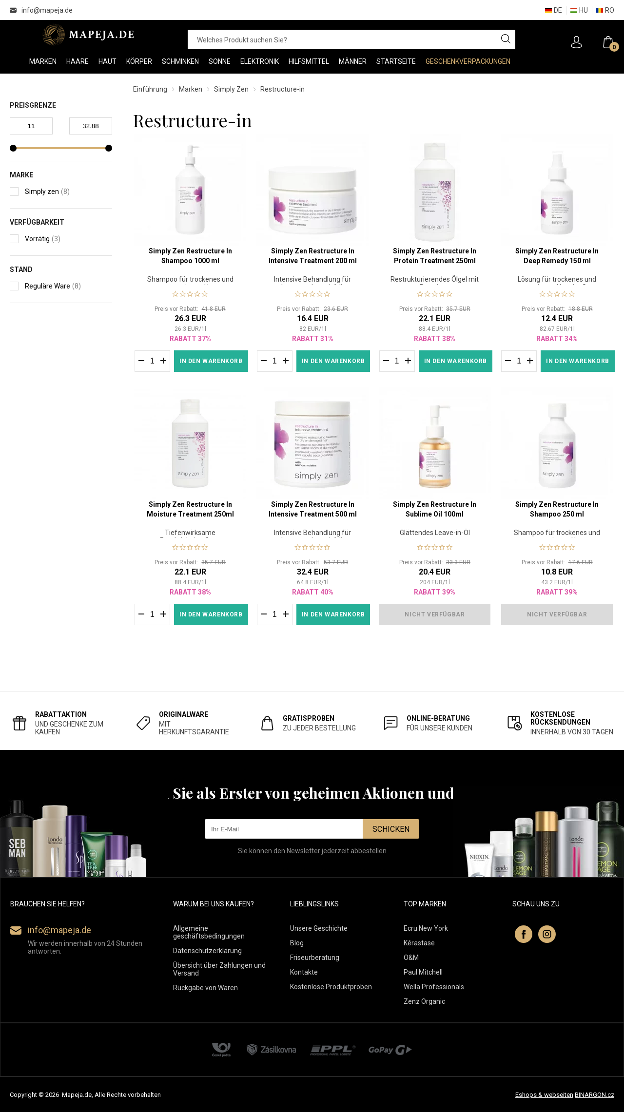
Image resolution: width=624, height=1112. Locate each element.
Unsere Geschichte (319, 928)
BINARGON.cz (594, 1094)
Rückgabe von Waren (205, 988)
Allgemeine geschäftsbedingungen (209, 932)
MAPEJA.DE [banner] (89, 34)
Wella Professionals (434, 987)
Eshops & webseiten (544, 1094)
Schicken (391, 829)
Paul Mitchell (423, 972)
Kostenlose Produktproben (331, 987)
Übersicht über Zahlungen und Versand (219, 969)
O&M (411, 957)
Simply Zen (231, 89)
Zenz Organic (424, 1001)
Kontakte (304, 972)
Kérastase (419, 943)
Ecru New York (426, 928)
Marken (190, 89)
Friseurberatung (314, 957)
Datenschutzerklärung (207, 951)
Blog (297, 943)
